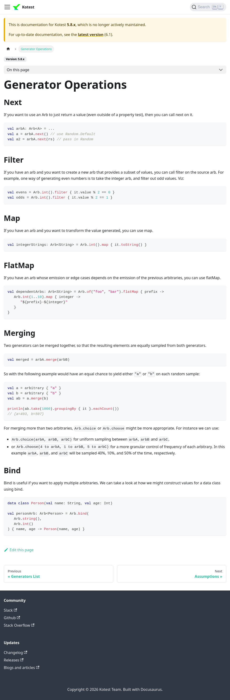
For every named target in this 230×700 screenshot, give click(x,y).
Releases (13, 660)
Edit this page (19, 549)
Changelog (15, 652)
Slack (10, 610)
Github (12, 617)
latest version (90, 34)
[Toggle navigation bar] (7, 7)
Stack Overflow (19, 625)
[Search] (208, 7)
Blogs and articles (21, 667)
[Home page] (8, 49)
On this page (18, 69)
